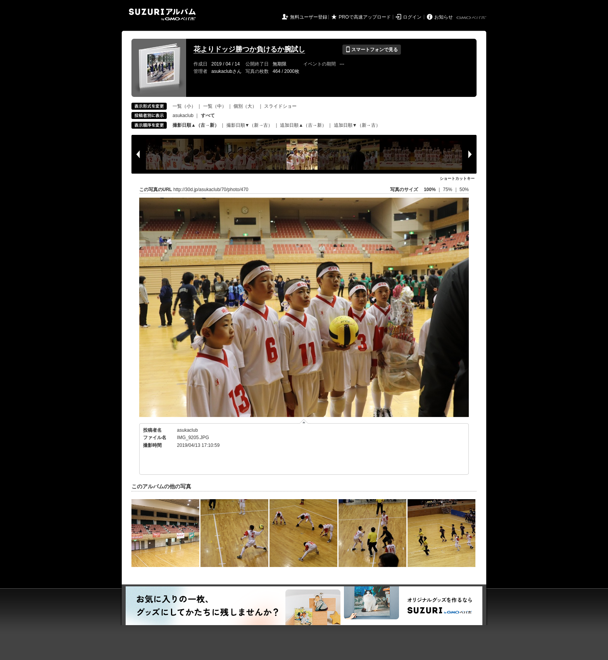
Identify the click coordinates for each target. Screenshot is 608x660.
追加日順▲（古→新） (303, 125)
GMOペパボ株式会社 (471, 18)
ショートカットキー (457, 178)
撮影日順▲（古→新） (196, 125)
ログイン (412, 17)
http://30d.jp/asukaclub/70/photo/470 (210, 189)
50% (464, 189)
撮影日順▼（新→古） (249, 125)
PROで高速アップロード (365, 17)
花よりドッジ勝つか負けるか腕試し (249, 49)
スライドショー (280, 106)
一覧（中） (214, 106)
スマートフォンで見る (371, 50)
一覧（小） (184, 106)
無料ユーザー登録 (308, 17)
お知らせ (443, 17)
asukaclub (183, 115)
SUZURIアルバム (162, 14)
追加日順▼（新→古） (357, 125)
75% (448, 189)
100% (430, 189)
